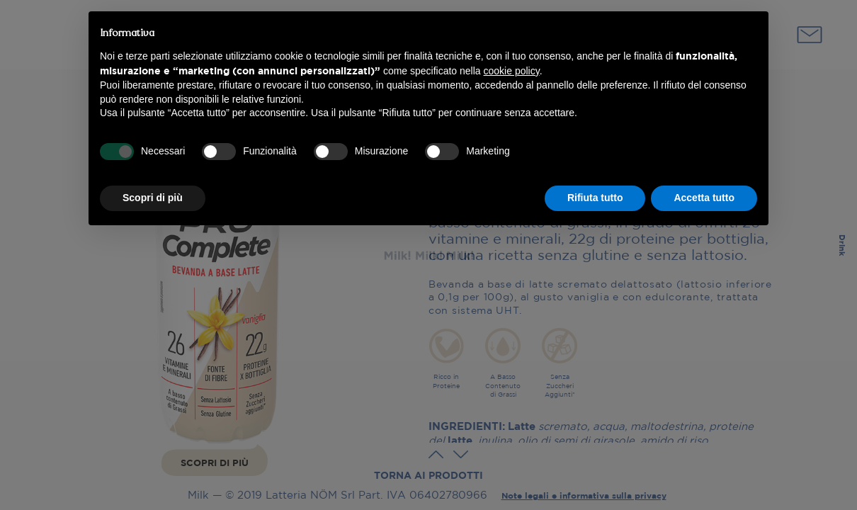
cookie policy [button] (512, 70)
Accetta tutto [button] (704, 197)
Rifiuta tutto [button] (595, 197)
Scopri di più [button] (153, 197)
